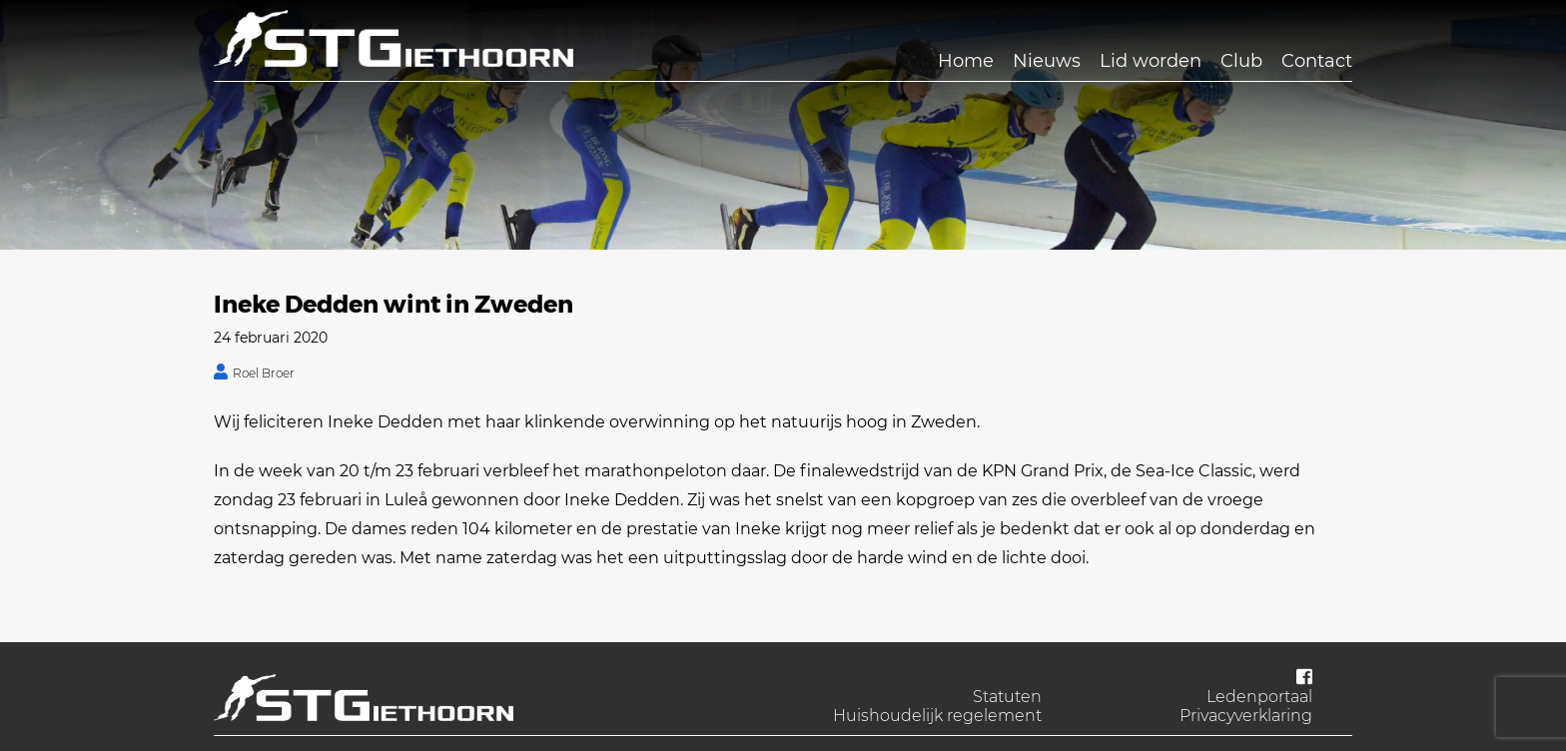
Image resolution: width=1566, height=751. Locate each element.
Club (1241, 61)
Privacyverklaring (1245, 715)
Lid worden (1150, 61)
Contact (1316, 61)
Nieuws (1047, 61)
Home (966, 61)
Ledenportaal (1259, 696)
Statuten (1007, 696)
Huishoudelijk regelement (937, 715)
